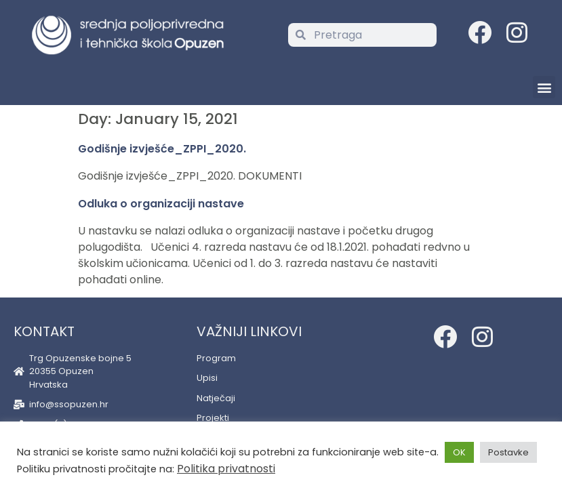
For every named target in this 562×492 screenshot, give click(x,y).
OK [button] (459, 452)
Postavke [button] (508, 452)
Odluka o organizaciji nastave (161, 203)
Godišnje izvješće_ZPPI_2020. (162, 149)
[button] (544, 87)
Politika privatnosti (226, 468)
